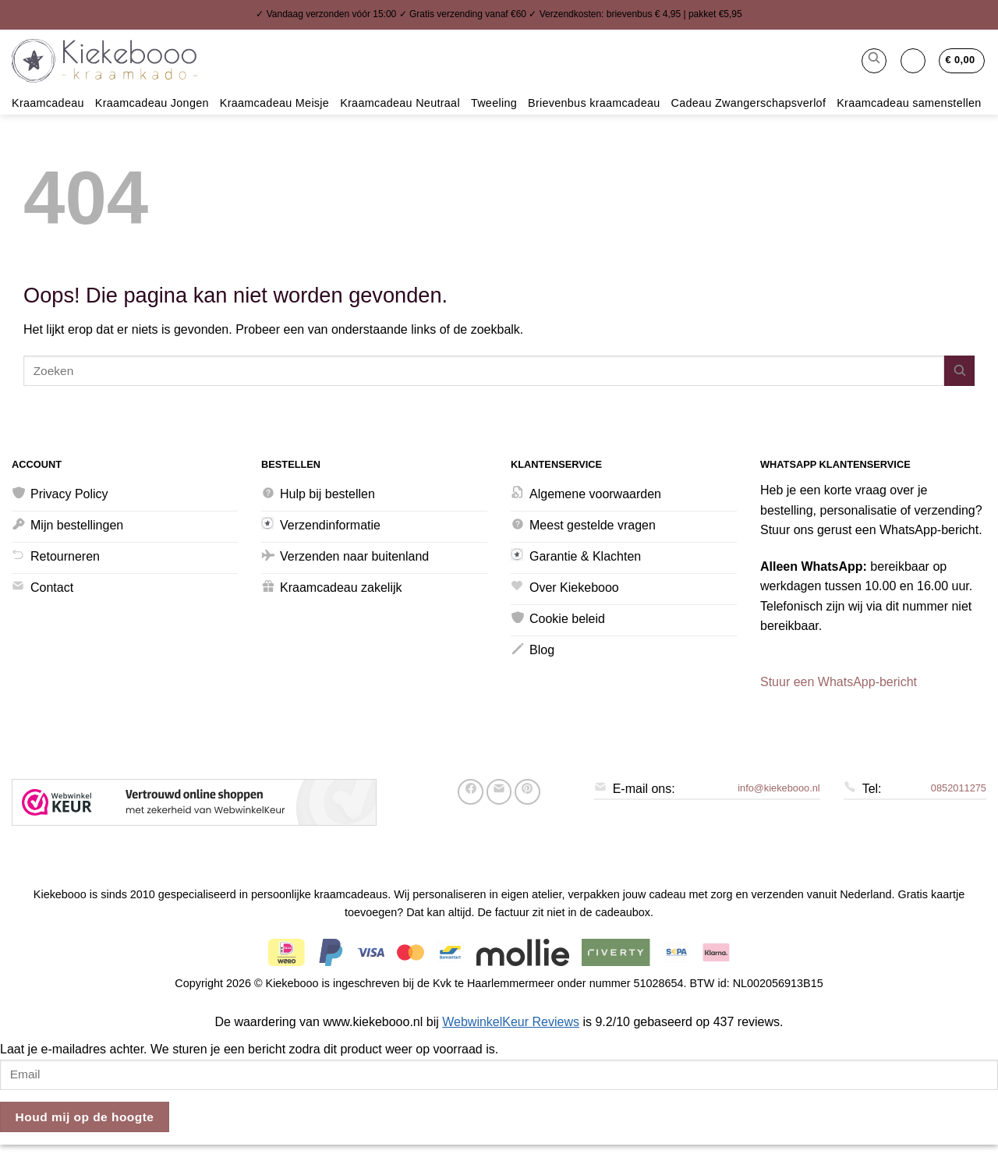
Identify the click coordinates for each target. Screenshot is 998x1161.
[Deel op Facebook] (470, 792)
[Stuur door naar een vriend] (499, 792)
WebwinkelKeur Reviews (510, 1021)
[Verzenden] (959, 371)
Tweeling (494, 103)
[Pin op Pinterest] (527, 792)
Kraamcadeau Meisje (274, 103)
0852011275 (958, 788)
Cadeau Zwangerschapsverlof (748, 103)
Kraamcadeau (48, 103)
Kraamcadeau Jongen (152, 103)
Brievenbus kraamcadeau (594, 103)
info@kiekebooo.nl (778, 788)
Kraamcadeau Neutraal (400, 103)
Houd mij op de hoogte (85, 1117)
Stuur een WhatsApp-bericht (838, 681)
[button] (874, 60)
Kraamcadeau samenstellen (909, 103)
